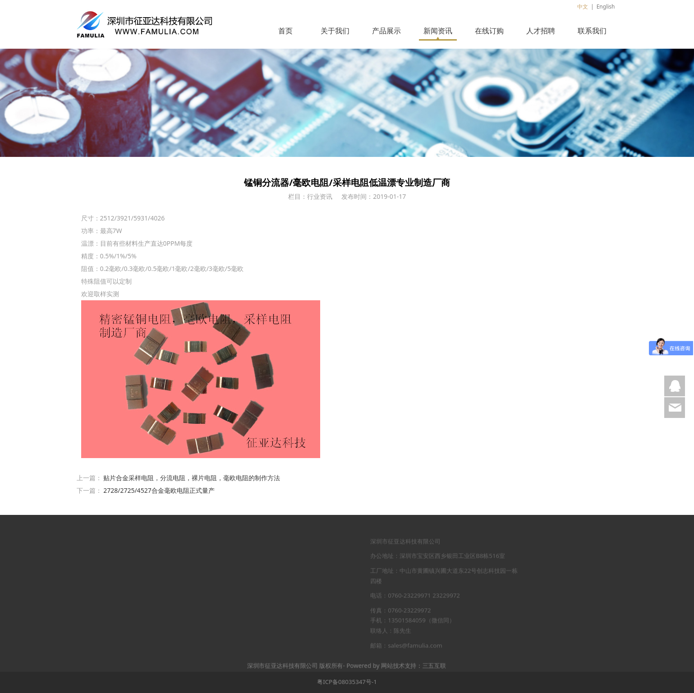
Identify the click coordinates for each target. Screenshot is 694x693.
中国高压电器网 (135, 561)
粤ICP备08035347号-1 (347, 682)
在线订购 (489, 31)
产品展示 (386, 31)
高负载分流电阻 (266, 634)
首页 (285, 31)
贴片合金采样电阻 (269, 576)
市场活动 (317, 590)
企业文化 (206, 605)
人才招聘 (540, 31)
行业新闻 (317, 561)
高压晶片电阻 (263, 605)
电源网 (124, 576)
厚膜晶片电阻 (263, 590)
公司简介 (206, 561)
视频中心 (206, 619)
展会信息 (317, 576)
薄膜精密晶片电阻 (269, 561)
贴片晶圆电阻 (263, 619)
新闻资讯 (437, 31)
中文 (582, 6)
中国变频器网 (133, 619)
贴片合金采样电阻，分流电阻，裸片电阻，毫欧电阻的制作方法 (191, 477)
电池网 (124, 605)
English (606, 6)
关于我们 (335, 31)
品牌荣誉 (206, 576)
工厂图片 (206, 590)
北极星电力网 (133, 590)
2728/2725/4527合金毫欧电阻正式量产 (159, 490)
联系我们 (592, 31)
